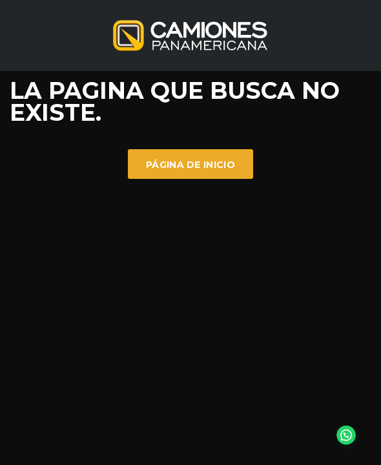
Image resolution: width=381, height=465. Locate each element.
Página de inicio (190, 164)
